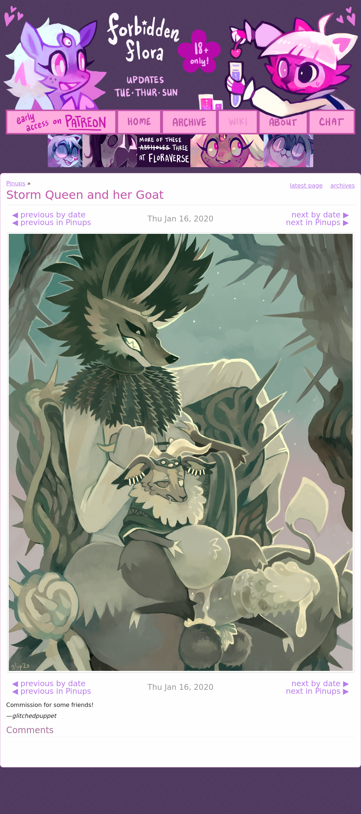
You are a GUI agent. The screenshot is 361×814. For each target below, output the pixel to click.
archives (342, 185)
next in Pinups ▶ (317, 222)
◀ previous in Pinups (51, 222)
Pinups (16, 183)
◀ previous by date (49, 215)
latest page (306, 185)
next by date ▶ (320, 215)
